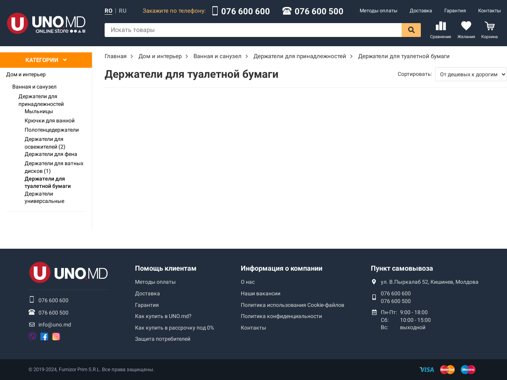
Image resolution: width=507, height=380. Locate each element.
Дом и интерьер (26, 74)
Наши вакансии (260, 293)
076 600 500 (319, 11)
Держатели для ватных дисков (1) (54, 167)
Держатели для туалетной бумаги (48, 182)
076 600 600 (245, 11)
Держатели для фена (51, 154)
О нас (248, 282)
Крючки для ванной (50, 120)
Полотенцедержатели (52, 130)
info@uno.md (54, 324)
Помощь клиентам (166, 268)
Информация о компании (281, 268)
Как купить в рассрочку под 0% (174, 328)
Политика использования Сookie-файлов (292, 305)
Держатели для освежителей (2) (45, 143)
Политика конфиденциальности (281, 316)
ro (108, 11)
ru (123, 11)
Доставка (421, 10)
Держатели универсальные (44, 197)
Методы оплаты (378, 10)
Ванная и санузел (34, 87)
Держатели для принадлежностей (41, 100)
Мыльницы (39, 111)
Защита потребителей (162, 339)
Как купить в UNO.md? (163, 316)
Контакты (489, 10)
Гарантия (455, 10)
